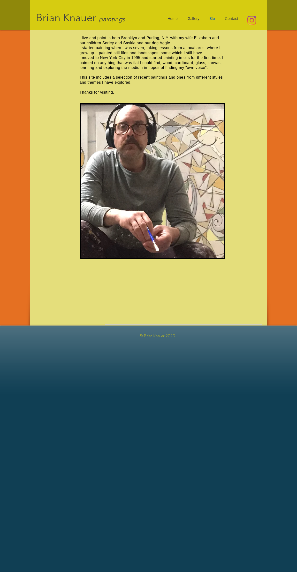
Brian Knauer (66, 17)
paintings (112, 19)
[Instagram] (251, 20)
